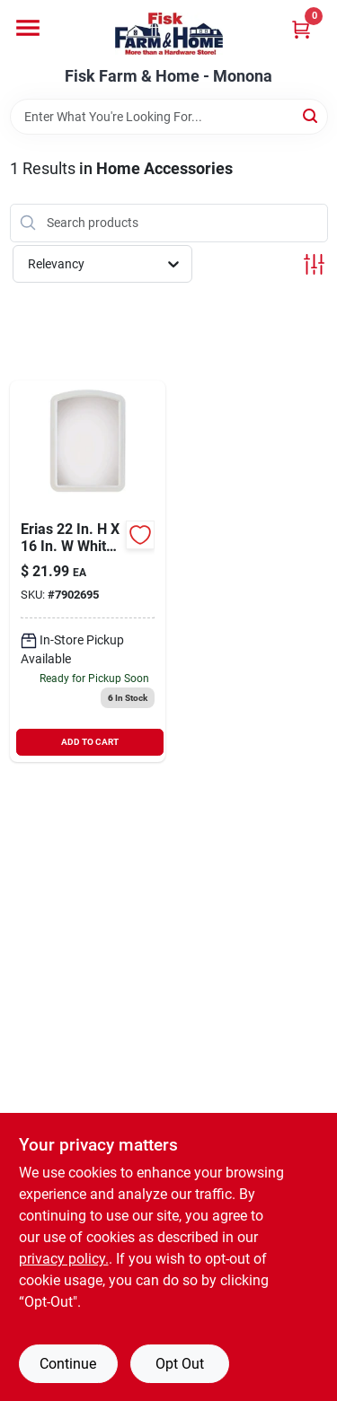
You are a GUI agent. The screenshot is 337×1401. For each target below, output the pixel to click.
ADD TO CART (90, 742)
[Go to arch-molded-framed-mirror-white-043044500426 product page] (88, 571)
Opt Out (179, 1363)
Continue (68, 1363)
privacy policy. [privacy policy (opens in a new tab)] (64, 1258)
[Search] (311, 115)
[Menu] (28, 27)
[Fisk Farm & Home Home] (169, 34)
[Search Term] (169, 117)
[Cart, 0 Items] (301, 29)
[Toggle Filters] (314, 264)
